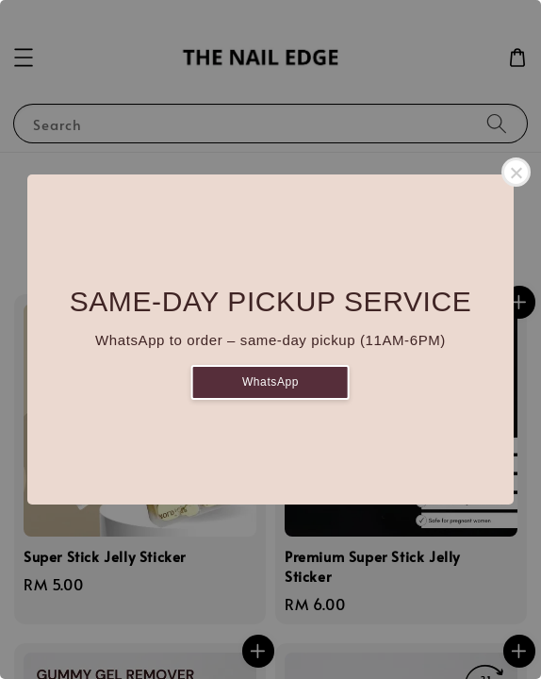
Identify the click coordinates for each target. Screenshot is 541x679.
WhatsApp (270, 382)
